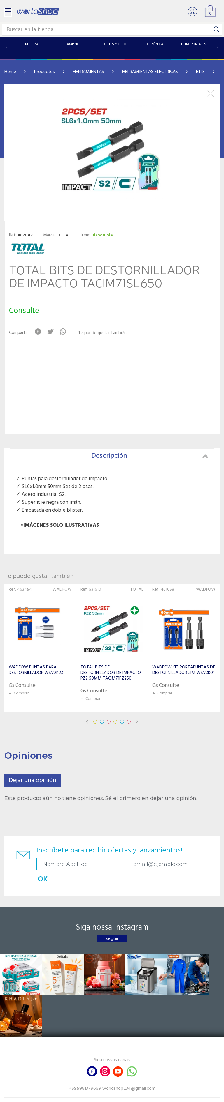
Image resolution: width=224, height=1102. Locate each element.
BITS (200, 72)
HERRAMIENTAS (88, 72)
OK (198, 864)
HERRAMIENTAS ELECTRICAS (150, 72)
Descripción (149, 455)
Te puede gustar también (103, 333)
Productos (44, 72)
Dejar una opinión (32, 780)
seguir (112, 923)
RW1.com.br (132, 1095)
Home (10, 72)
